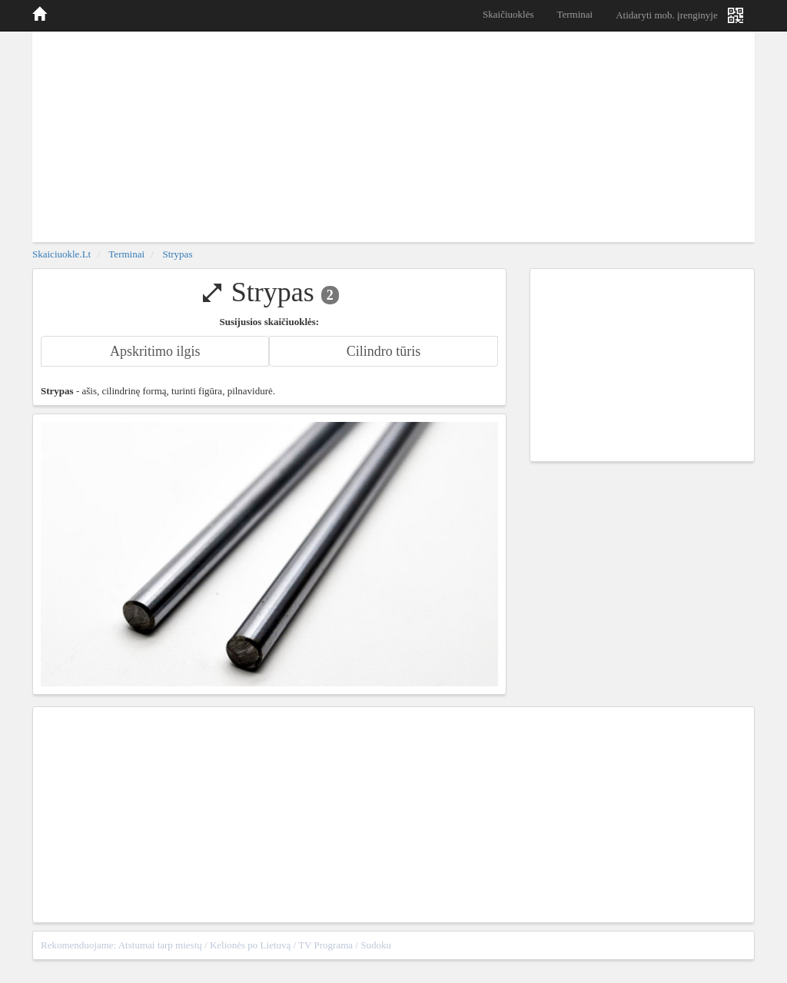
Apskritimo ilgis (155, 351)
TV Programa (325, 945)
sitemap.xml (721, 945)
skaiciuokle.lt (61, 254)
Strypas (177, 254)
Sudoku (375, 945)
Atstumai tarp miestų (160, 945)
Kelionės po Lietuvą (250, 945)
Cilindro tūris (384, 351)
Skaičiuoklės (508, 14)
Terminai (574, 14)
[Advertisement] (393, 134)
